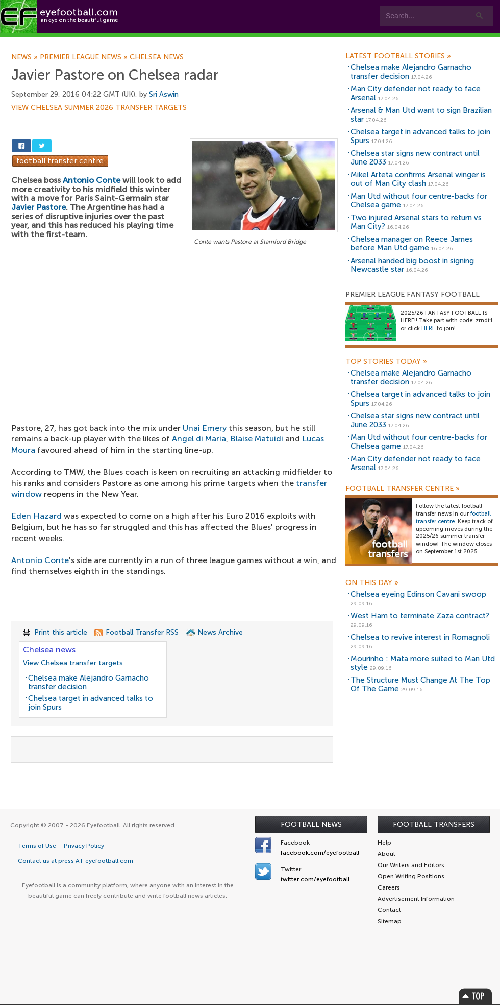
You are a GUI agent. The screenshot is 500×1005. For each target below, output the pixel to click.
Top (475, 996)
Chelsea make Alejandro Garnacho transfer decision (88, 682)
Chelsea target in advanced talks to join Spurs (90, 703)
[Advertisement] (174, 323)
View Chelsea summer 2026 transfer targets (99, 107)
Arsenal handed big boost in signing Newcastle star (412, 265)
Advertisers (380, 41)
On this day (371, 583)
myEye (262, 41)
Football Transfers (433, 824)
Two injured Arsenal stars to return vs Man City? (416, 222)
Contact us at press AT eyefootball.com (75, 861)
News (25, 57)
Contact (319, 41)
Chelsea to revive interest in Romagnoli (420, 637)
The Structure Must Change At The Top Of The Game (420, 684)
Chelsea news (157, 57)
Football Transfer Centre (402, 489)
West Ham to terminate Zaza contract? (420, 615)
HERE (428, 328)
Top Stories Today (386, 361)
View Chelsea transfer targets (73, 663)
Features (151, 41)
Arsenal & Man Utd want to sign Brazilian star (421, 115)
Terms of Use (37, 845)
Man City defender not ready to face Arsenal (416, 93)
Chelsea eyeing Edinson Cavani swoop (418, 594)
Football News (311, 824)
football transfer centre (453, 517)
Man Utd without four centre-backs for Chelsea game (419, 200)
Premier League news (85, 57)
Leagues (208, 41)
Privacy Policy (84, 845)
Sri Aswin (164, 94)
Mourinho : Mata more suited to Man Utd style (423, 663)
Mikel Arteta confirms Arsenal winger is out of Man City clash (418, 179)
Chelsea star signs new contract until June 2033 (415, 158)
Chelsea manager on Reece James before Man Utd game (412, 243)
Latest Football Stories (398, 56)
